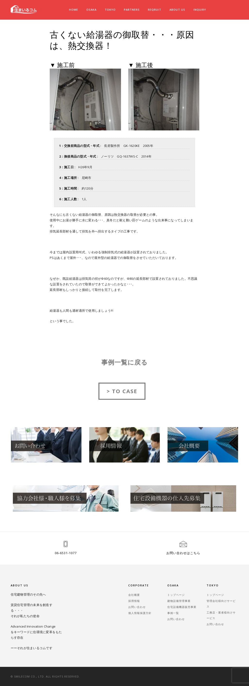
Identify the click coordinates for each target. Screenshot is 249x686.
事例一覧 (173, 613)
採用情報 (134, 601)
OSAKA (91, 9)
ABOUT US (177, 9)
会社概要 (134, 595)
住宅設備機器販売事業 (181, 607)
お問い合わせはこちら (183, 553)
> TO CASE (122, 395)
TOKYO (110, 9)
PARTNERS (132, 9)
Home (73, 9)
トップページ (176, 595)
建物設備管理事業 (179, 601)
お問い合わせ (137, 607)
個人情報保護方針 (140, 613)
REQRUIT (154, 9)
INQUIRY (199, 9)
